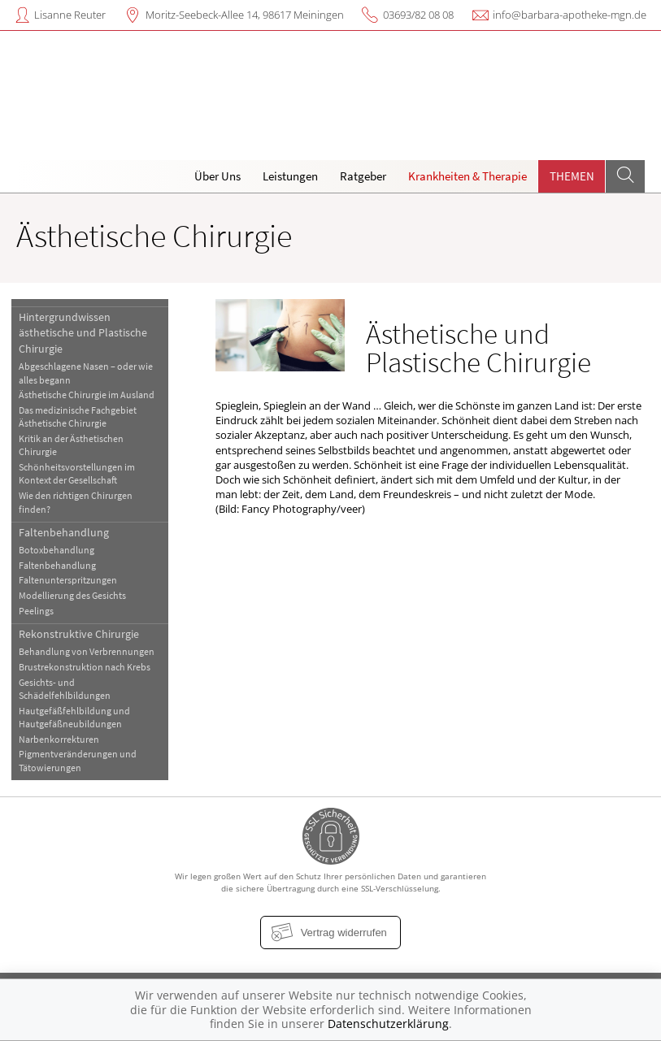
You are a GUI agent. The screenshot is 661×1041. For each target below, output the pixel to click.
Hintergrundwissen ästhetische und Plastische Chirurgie (83, 333)
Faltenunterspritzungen (68, 580)
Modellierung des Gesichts (72, 595)
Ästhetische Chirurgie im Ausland (86, 394)
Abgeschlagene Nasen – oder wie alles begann (86, 372)
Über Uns (217, 176)
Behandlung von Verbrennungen (86, 651)
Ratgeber (363, 176)
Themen (572, 176)
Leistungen (290, 176)
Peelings (36, 611)
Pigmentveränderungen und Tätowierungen (78, 760)
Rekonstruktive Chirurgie (79, 634)
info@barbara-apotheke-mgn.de (569, 14)
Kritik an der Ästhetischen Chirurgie (71, 445)
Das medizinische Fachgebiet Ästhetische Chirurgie (78, 416)
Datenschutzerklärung (388, 1023)
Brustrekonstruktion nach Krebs (84, 667)
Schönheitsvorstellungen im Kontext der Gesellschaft (77, 473)
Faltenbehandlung (64, 532)
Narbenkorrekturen (59, 739)
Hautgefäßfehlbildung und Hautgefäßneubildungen (74, 717)
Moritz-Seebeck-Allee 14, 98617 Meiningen (245, 14)
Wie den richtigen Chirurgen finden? (76, 501)
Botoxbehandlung (56, 550)
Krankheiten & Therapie (467, 176)
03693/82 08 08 (418, 14)
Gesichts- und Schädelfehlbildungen (65, 688)
